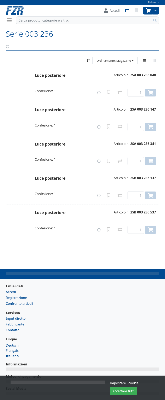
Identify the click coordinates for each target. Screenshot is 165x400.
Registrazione (16, 297)
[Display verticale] (144, 60)
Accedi (11, 292)
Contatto (12, 330)
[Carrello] (148, 10)
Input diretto (16, 318)
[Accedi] (111, 10)
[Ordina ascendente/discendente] (88, 60)
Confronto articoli (19, 303)
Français (12, 350)
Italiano (152, 2)
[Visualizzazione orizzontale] (154, 60)
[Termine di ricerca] (83, 20)
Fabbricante (15, 324)
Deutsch (12, 345)
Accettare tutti (123, 391)
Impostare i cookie (124, 383)
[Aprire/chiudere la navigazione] (11, 20)
